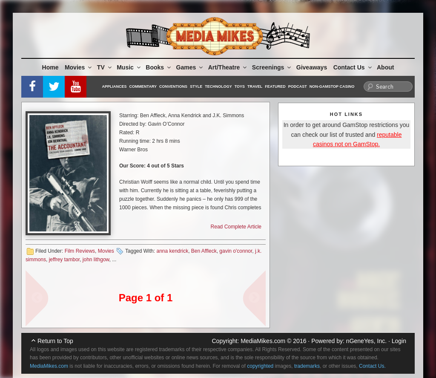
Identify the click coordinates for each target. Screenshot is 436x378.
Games (190, 67)
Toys (240, 86)
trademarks (307, 366)
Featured (275, 86)
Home (50, 67)
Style (196, 86)
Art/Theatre (228, 67)
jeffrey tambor (64, 260)
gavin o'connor (235, 251)
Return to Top (55, 341)
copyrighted (260, 366)
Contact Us (353, 67)
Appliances (114, 86)
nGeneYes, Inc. (366, 341)
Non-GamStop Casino (332, 86)
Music (129, 67)
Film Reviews (80, 251)
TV (105, 67)
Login (399, 341)
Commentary (143, 86)
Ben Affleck (204, 251)
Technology (218, 86)
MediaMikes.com (263, 341)
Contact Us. (372, 366)
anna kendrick (172, 251)
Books (159, 67)
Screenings (272, 67)
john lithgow (96, 260)
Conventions (173, 86)
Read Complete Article (236, 227)
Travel (254, 86)
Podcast (297, 86)
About (385, 67)
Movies (79, 67)
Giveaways (311, 67)
